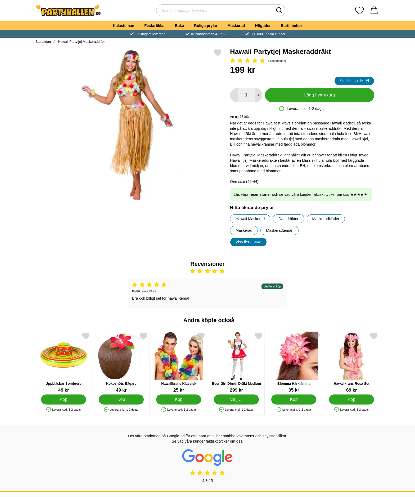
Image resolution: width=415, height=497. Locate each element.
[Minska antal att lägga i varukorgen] (234, 95)
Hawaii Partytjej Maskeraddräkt (81, 42)
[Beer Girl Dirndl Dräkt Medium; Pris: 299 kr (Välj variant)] (236, 362)
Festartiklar (154, 26)
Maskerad (236, 26)
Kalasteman (123, 26)
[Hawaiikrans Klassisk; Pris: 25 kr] (179, 362)
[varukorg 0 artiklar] (374, 10)
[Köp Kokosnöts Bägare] (121, 399)
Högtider (263, 26)
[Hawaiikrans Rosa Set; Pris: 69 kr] (351, 362)
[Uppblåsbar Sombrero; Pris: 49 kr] (63, 362)
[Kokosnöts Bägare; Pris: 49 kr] (121, 362)
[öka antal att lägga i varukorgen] (258, 95)
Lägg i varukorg (319, 95)
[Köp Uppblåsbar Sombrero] (63, 399)
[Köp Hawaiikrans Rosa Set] (351, 399)
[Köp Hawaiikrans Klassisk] (178, 399)
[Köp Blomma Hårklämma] (293, 399)
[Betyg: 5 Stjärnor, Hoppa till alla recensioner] (302, 61)
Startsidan (43, 42)
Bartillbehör (291, 26)
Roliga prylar (205, 26)
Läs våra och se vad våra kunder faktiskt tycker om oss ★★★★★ (300, 194)
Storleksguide (354, 81)
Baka (179, 26)
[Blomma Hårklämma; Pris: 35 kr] (294, 362)
